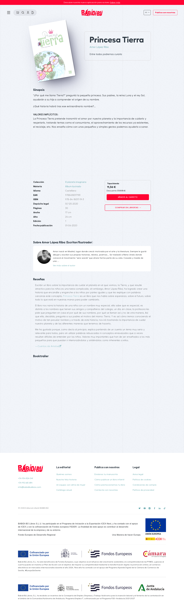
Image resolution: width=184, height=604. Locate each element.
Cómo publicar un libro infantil (109, 480)
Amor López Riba (99, 47)
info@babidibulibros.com (29, 487)
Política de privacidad (143, 490)
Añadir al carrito (128, 197)
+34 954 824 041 (25, 478)
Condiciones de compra (144, 485)
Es (146, 12)
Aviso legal (138, 474)
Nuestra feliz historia (66, 480)
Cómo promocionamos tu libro (110, 485)
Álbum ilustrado (73, 186)
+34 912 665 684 (25, 483)
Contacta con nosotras (106, 490)
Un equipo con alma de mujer (70, 485)
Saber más (115, 3)
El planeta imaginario (75, 182)
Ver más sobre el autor (64, 266)
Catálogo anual (64, 490)
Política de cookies (142, 480)
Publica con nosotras (165, 13)
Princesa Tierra (71, 296)
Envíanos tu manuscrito (106, 474)
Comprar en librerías (127, 207)
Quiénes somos (64, 474)
